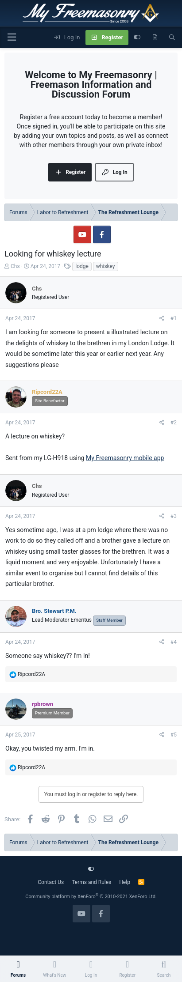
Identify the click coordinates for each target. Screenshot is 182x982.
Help (124, 882)
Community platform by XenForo (91, 896)
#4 (173, 642)
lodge (82, 266)
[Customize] (137, 37)
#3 (173, 516)
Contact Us (51, 882)
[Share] (161, 318)
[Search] (172, 37)
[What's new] (155, 37)
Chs (15, 266)
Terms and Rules (91, 882)
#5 (173, 735)
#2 (173, 422)
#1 (173, 318)
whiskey (105, 266)
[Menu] (11, 37)
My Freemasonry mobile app (125, 457)
